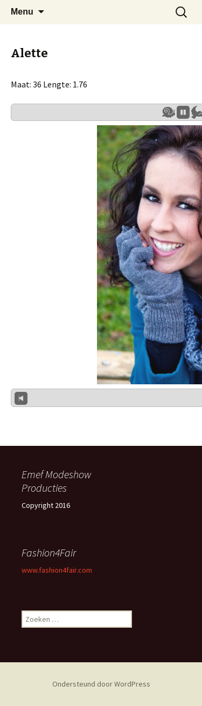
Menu (22, 11)
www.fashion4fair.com (57, 570)
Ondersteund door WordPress (101, 684)
